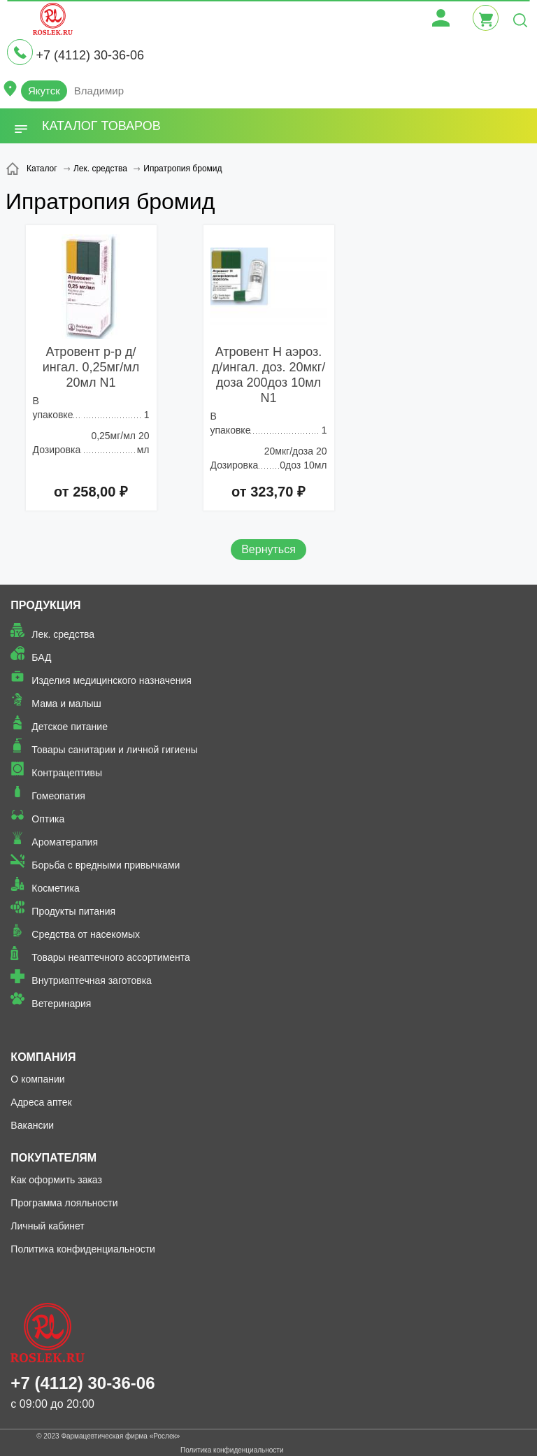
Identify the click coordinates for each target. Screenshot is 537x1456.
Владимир (99, 91)
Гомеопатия (58, 795)
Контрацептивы (66, 772)
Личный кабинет (47, 1226)
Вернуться (268, 549)
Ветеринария (61, 1003)
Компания (43, 1057)
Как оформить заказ (56, 1179)
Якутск (44, 91)
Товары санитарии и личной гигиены (114, 749)
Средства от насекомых (85, 934)
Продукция (45, 605)
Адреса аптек (40, 1102)
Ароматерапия (64, 842)
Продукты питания (73, 911)
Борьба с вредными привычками (105, 865)
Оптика (47, 819)
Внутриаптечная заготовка (91, 980)
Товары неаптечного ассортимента (110, 957)
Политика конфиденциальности (82, 1249)
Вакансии (32, 1125)
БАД (41, 657)
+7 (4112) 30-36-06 (90, 55)
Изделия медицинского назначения (111, 680)
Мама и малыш (66, 703)
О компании (37, 1079)
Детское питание (69, 726)
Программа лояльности (63, 1202)
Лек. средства (62, 634)
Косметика (55, 888)
